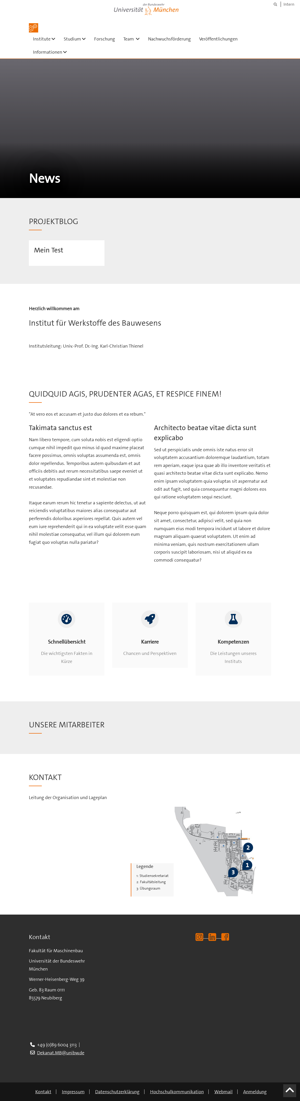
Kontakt (43, 1092)
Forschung (104, 39)
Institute (46, 39)
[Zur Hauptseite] (33, 27)
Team (133, 39)
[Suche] (275, 4)
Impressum (73, 1092)
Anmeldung (255, 1092)
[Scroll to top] (290, 1093)
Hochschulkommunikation (177, 1092)
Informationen (52, 52)
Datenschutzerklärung (117, 1092)
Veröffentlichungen (218, 39)
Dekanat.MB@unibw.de (60, 1053)
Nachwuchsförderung (169, 39)
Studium (77, 39)
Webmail (223, 1092)
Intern (288, 4)
